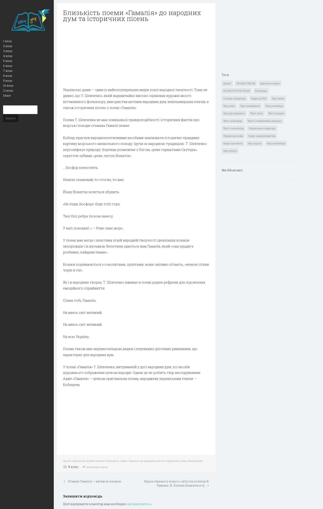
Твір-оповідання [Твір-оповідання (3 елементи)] (250, 105)
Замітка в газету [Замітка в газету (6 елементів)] (270, 83)
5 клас (7, 61)
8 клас (7, 76)
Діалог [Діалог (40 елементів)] (227, 83)
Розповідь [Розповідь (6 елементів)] (261, 90)
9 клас (7, 81)
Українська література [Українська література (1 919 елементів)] (262, 128)
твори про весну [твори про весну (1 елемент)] (233, 143)
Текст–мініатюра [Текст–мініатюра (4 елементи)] (233, 128)
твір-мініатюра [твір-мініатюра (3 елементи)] (276, 143)
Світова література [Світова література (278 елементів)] (234, 98)
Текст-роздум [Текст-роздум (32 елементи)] (276, 113)
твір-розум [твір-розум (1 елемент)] (230, 150)
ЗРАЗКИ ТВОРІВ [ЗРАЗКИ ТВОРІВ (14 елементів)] (245, 83)
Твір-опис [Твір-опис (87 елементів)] (229, 105)
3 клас (7, 51)
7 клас (8, 71)
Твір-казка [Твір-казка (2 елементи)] (278, 98)
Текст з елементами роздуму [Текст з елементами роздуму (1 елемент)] (265, 121)
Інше (7, 95)
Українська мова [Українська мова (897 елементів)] (233, 136)
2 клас (7, 46)
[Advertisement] (136, 55)
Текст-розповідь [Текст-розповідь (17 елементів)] (232, 121)
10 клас (8, 86)
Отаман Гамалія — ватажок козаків (94, 481)
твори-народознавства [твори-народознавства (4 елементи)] (261, 136)
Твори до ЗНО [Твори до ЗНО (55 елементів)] (259, 98)
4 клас (8, 56)
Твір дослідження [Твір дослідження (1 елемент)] (234, 113)
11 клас (8, 90)
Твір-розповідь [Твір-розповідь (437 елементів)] (274, 105)
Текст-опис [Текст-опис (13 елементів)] (256, 113)
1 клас (7, 41)
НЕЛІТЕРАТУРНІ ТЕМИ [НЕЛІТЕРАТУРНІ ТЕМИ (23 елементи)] (236, 90)
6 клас (7, 66)
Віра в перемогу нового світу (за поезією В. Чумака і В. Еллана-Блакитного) (176, 483)
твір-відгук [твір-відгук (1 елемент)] (255, 143)
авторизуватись (139, 504)
